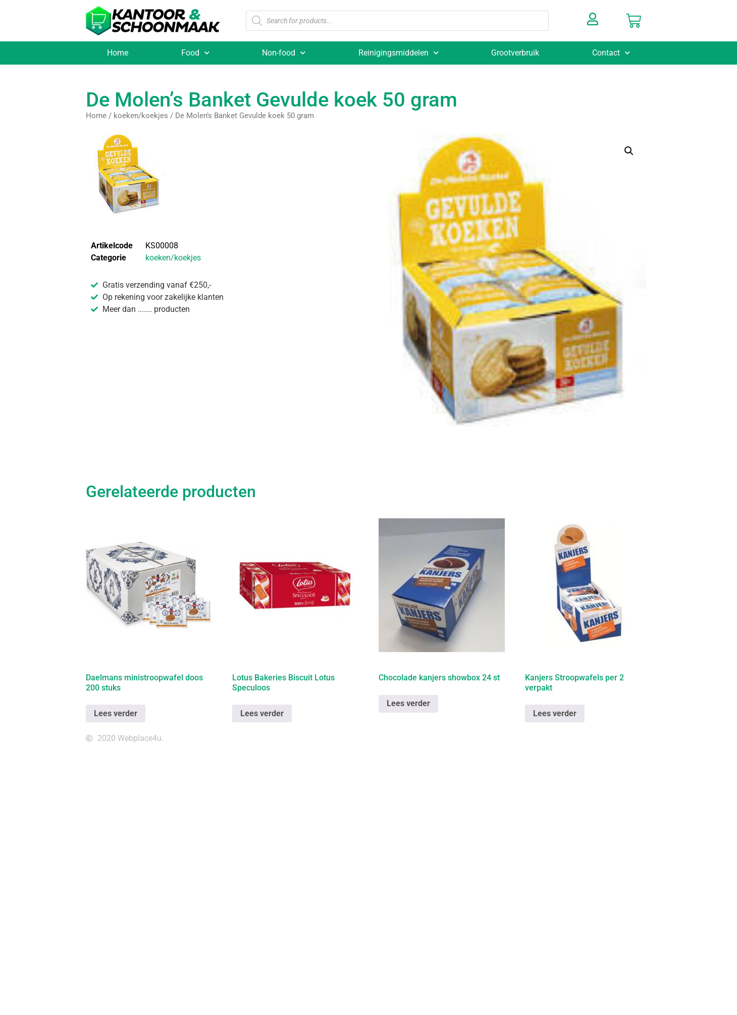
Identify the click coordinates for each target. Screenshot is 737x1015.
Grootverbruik (515, 53)
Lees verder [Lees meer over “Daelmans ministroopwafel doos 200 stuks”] (115, 713)
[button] (629, 151)
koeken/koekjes (141, 115)
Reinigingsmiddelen (398, 53)
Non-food (283, 53)
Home (117, 53)
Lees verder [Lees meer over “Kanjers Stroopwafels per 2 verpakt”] (554, 713)
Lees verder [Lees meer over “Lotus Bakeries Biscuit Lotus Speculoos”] (262, 713)
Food (195, 53)
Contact (611, 53)
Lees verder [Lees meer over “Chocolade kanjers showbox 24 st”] (408, 703)
